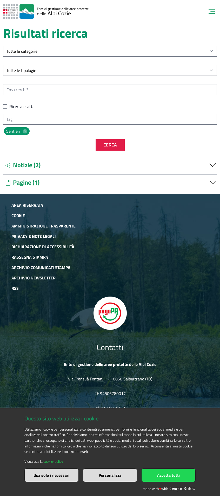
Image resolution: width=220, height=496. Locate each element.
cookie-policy (53, 461)
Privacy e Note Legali (33, 236)
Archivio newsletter (33, 278)
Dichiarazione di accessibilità (42, 247)
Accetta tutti (168, 475)
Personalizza (110, 475)
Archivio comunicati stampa (40, 267)
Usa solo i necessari (51, 475)
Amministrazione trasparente (43, 226)
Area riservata (27, 205)
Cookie (18, 215)
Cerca (110, 144)
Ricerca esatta (22, 106)
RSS (15, 288)
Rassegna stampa (29, 257)
